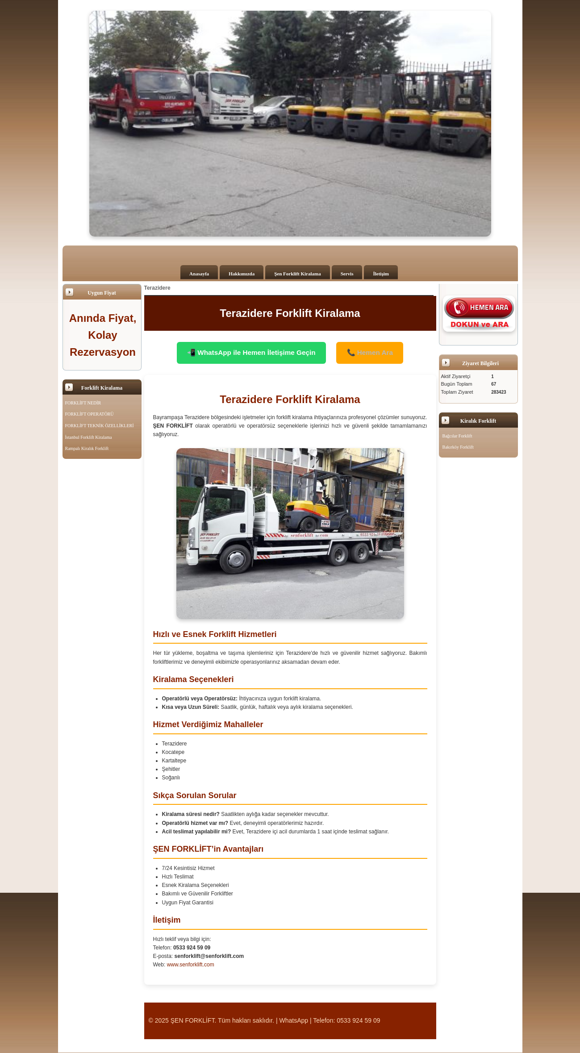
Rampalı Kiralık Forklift (87, 448)
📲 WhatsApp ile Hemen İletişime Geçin (249, 353)
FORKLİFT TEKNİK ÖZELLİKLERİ (99, 425)
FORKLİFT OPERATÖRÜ (89, 414)
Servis (347, 273)
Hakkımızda (242, 273)
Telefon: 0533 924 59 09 (346, 1020)
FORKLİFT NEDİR (83, 402)
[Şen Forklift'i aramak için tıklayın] (479, 313)
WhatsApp (294, 1020)
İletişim (380, 273)
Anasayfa (199, 273)
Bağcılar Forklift (457, 435)
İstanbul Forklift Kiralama (88, 437)
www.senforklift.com (190, 965)
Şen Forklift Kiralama (297, 273)
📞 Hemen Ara (373, 353)
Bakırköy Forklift (458, 447)
